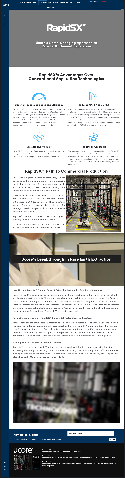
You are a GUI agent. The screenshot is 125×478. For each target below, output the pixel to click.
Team (35, 2)
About (29, 2)
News (78, 2)
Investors (64, 2)
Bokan (55, 2)
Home (22, 2)
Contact (51, 7)
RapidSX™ (43, 2)
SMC (50, 2)
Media (72, 2)
